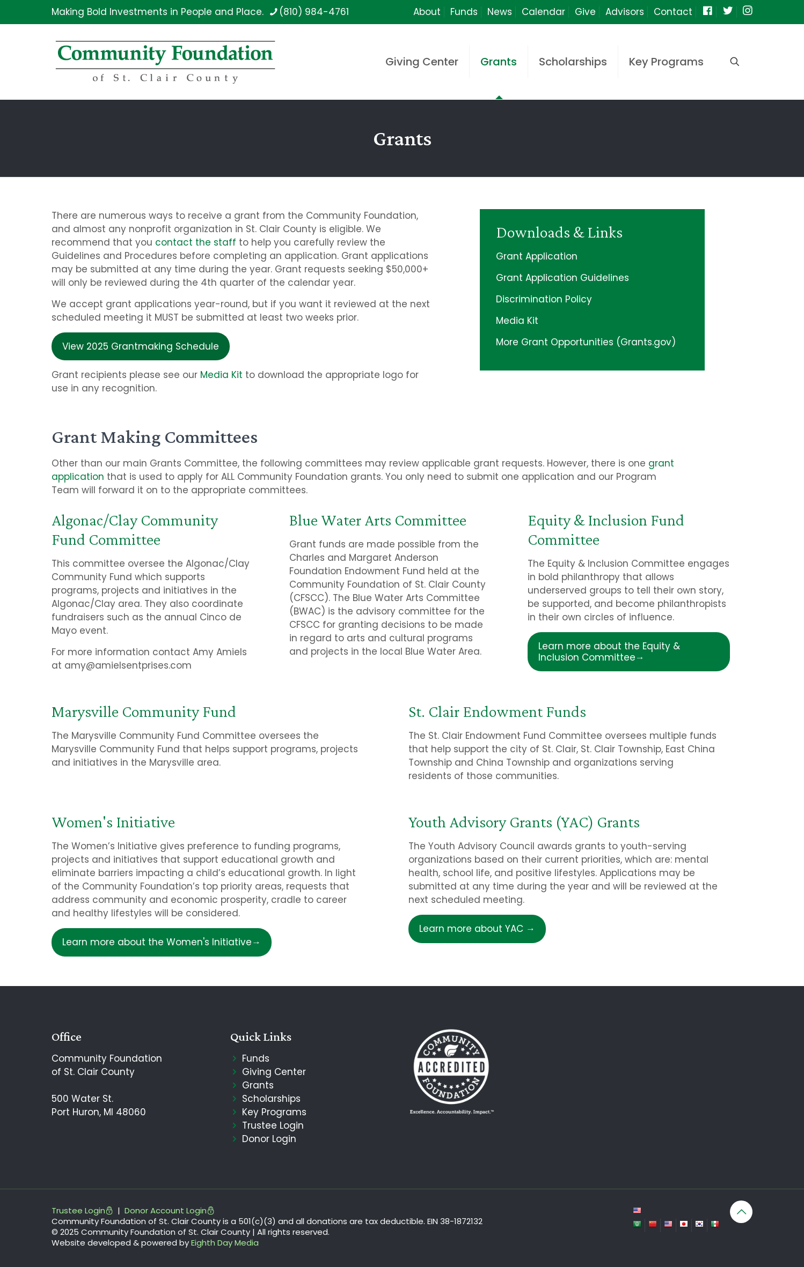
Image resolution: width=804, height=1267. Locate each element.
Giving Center (274, 1071)
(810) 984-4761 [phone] (314, 11)
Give (585, 11)
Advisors (624, 11)
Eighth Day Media (225, 1242)
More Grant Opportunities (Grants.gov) (586, 342)
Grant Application (537, 256)
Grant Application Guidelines (562, 277)
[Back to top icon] (741, 1212)
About (427, 11)
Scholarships (271, 1098)
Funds (464, 11)
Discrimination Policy (544, 299)
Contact (673, 11)
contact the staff (195, 242)
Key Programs (274, 1112)
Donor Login (269, 1138)
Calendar (543, 11)
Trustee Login (273, 1125)
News (499, 11)
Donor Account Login (170, 1210)
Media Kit (221, 374)
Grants (258, 1085)
